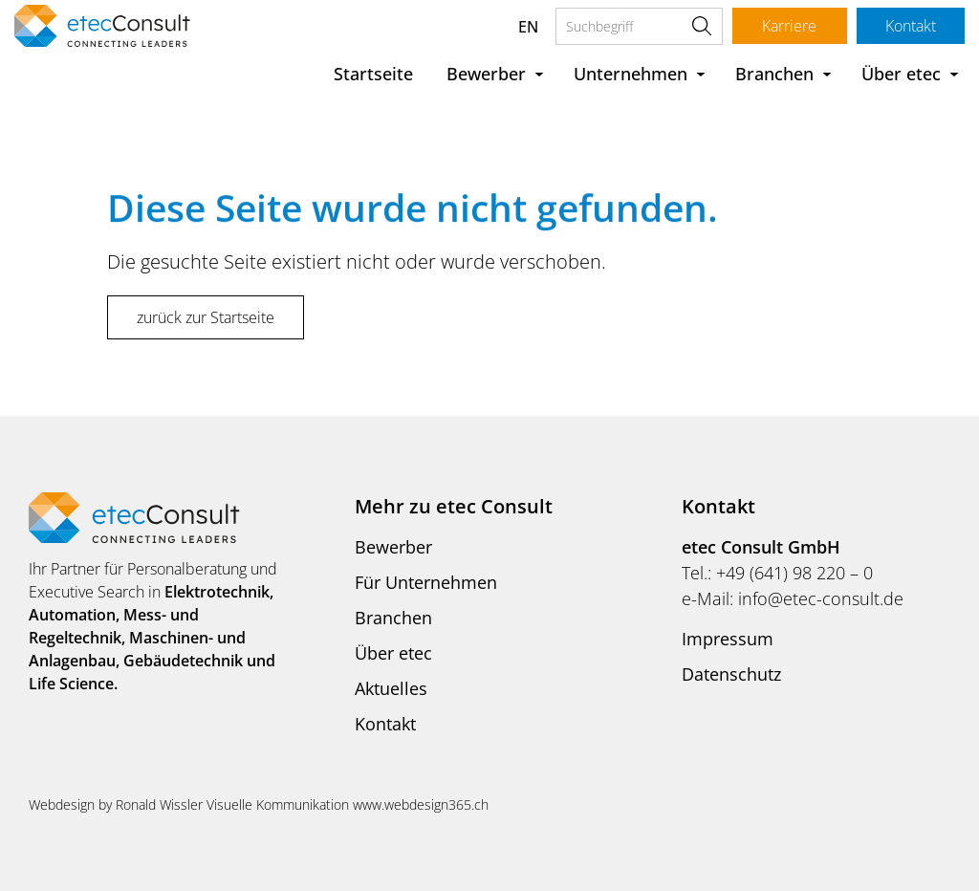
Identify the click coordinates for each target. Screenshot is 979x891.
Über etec (901, 73)
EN (526, 26)
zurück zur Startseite (205, 317)
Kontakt (909, 25)
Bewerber (486, 73)
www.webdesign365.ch (421, 804)
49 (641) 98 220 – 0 (799, 572)
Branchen (774, 73)
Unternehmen (630, 73)
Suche (700, 26)
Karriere (788, 25)
